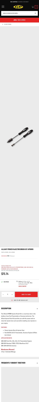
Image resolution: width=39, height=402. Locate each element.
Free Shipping (13, 1)
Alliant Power (6, 24)
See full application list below (10, 270)
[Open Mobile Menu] (3, 7)
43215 (26, 284)
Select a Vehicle (21, 20)
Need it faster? (22, 286)
